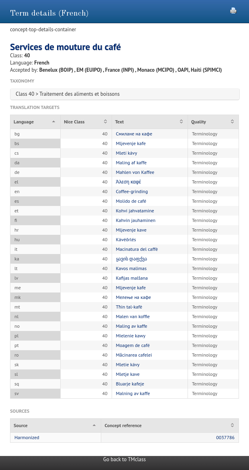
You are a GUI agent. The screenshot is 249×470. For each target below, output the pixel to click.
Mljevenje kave (131, 230)
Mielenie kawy (131, 336)
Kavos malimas (131, 268)
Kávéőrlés (126, 239)
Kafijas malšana (132, 278)
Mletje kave (128, 374)
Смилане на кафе (134, 134)
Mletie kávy (128, 364)
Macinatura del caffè (137, 249)
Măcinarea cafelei (134, 355)
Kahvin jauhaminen (136, 220)
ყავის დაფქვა (131, 259)
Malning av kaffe (133, 393)
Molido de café (131, 201)
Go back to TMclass (124, 459)
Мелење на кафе (133, 297)
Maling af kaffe (131, 162)
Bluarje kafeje (130, 384)
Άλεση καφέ (128, 182)
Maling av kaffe (131, 326)
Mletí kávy (126, 153)
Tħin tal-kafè (129, 307)
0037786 (225, 437)
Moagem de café (133, 345)
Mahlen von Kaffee (135, 172)
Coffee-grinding (132, 191)
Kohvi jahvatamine (135, 211)
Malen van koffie (133, 316)
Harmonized (26, 437)
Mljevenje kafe (131, 143)
